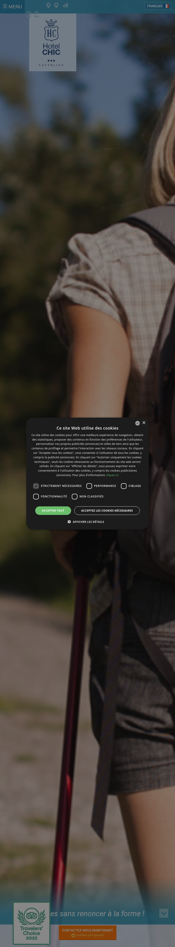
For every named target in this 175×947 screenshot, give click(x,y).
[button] (87, 521)
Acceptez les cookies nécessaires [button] (107, 510)
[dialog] (87, 473)
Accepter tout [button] (53, 510)
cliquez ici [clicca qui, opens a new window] (112, 475)
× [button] (143, 423)
